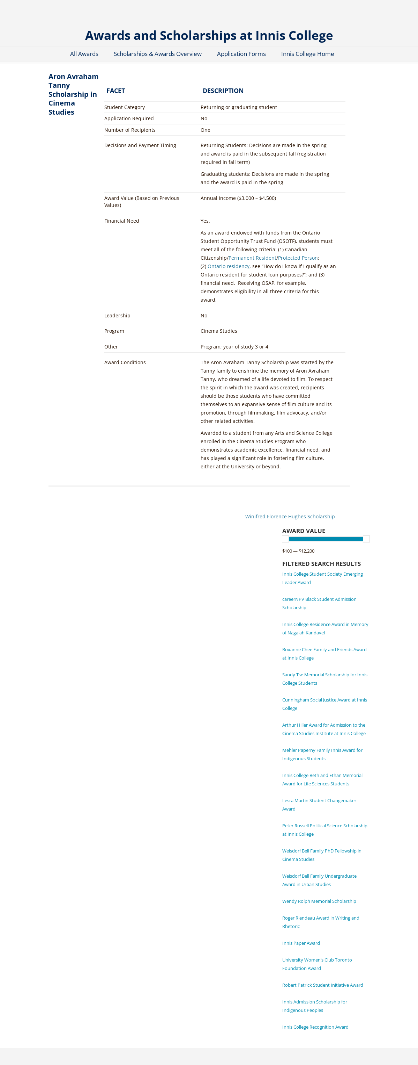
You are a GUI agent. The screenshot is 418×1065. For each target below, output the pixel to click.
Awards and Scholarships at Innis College (209, 35)
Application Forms (241, 54)
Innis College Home (307, 54)
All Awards (84, 54)
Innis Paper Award (301, 943)
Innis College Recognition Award (315, 1027)
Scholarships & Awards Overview (158, 54)
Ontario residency (228, 266)
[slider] (285, 538)
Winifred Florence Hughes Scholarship (290, 516)
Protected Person (298, 257)
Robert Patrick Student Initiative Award (322, 985)
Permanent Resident (252, 257)
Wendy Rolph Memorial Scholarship (319, 901)
